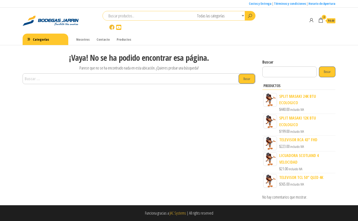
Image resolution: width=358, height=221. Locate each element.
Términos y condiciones (290, 3)
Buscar (267, 62)
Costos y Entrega (260, 3)
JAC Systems (178, 213)
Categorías (41, 39)
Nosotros (83, 39)
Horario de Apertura (321, 3)
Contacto (103, 39)
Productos (124, 39)
